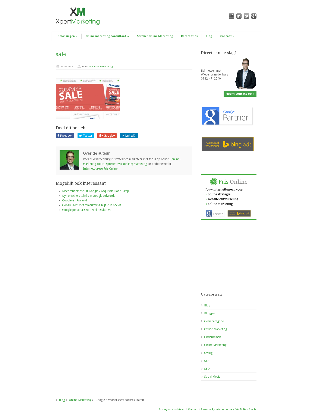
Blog (209, 36)
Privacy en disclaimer (172, 409)
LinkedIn (129, 135)
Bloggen (209, 313)
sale (61, 54)
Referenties (189, 36)
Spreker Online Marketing (155, 36)
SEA (206, 360)
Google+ (107, 135)
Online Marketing (215, 345)
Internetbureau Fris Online (100, 168)
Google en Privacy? (74, 200)
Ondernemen (212, 337)
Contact (227, 36)
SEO (207, 368)
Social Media (212, 376)
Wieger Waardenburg (100, 66)
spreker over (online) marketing (126, 164)
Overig (208, 353)
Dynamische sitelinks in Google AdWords (88, 195)
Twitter (85, 135)
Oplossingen (67, 36)
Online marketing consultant (107, 36)
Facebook (64, 135)
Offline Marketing (215, 329)
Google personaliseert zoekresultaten (86, 209)
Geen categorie (214, 321)
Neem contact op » (240, 93)
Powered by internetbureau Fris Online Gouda (228, 409)
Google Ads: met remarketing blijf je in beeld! (91, 205)
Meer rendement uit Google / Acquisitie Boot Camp (95, 191)
